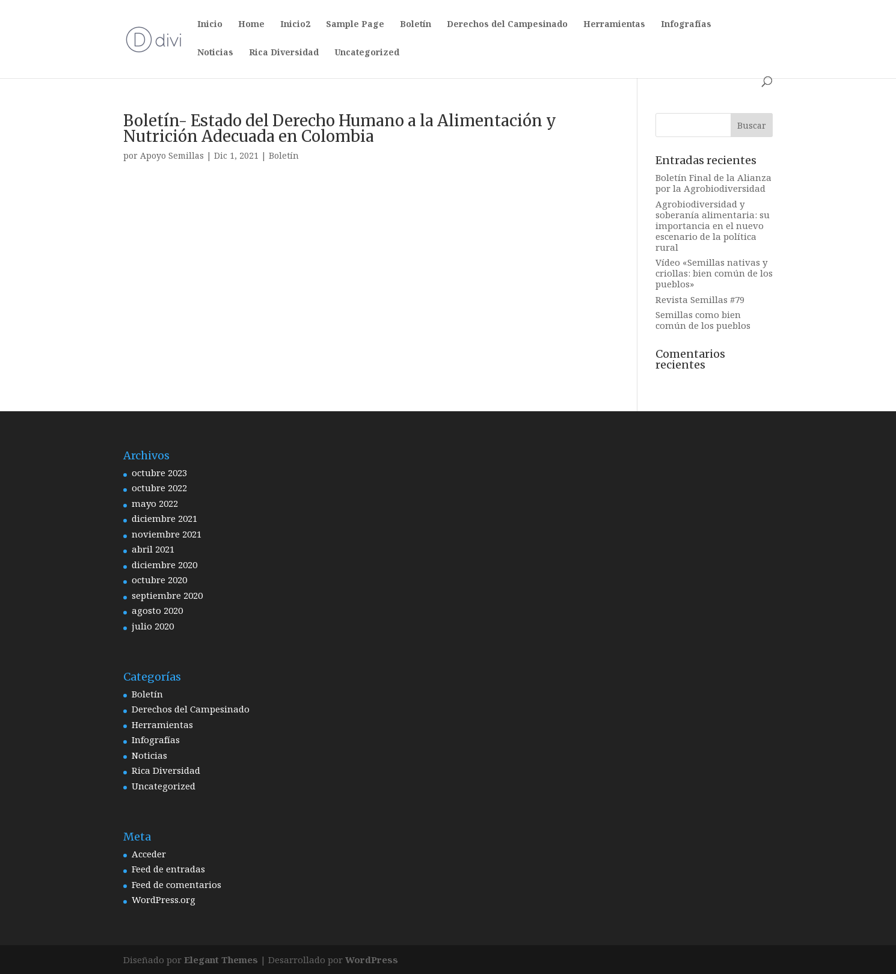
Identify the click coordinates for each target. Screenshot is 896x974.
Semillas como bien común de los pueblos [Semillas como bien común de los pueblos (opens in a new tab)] (702, 319)
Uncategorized (366, 53)
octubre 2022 (159, 488)
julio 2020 (153, 626)
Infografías (686, 24)
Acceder (149, 854)
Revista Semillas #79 (699, 299)
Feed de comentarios (176, 884)
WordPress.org (163, 899)
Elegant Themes (221, 960)
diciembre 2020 (164, 565)
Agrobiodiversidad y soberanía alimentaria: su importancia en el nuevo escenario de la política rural (712, 225)
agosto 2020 (157, 610)
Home (251, 24)
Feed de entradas (168, 869)
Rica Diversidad (284, 53)
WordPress (371, 960)
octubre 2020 (159, 580)
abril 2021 (153, 549)
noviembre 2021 (166, 534)
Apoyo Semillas (172, 155)
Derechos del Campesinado (507, 24)
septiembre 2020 (167, 595)
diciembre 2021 (164, 518)
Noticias (215, 53)
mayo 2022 (155, 503)
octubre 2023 (159, 473)
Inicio (209, 24)
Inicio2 (295, 24)
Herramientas (614, 24)
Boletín (415, 24)
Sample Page (355, 24)
